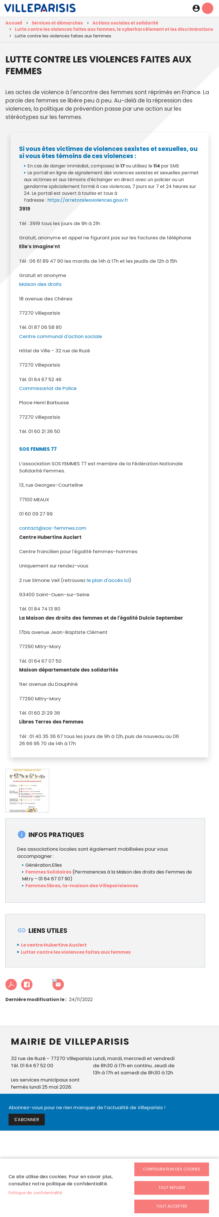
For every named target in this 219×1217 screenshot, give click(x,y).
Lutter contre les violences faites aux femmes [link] (76, 952)
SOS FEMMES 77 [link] (38, 449)
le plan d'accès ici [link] (108, 580)
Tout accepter (171, 1206)
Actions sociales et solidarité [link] (125, 23)
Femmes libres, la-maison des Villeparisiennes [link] (82, 885)
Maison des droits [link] (40, 284)
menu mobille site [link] (207, 8)
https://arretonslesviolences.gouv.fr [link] (87, 200)
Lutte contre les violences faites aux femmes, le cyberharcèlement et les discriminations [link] (114, 29)
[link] (40, 9)
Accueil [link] (13, 23)
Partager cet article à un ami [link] (54, 981)
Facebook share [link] (27, 984)
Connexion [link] (196, 8)
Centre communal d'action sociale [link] (60, 336)
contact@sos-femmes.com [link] (52, 528)
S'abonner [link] (26, 1119)
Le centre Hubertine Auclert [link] (54, 945)
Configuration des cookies (171, 1169)
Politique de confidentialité (35, 1193)
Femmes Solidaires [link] (48, 872)
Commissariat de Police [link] (48, 388)
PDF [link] (11, 984)
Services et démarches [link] (57, 23)
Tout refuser (171, 1187)
